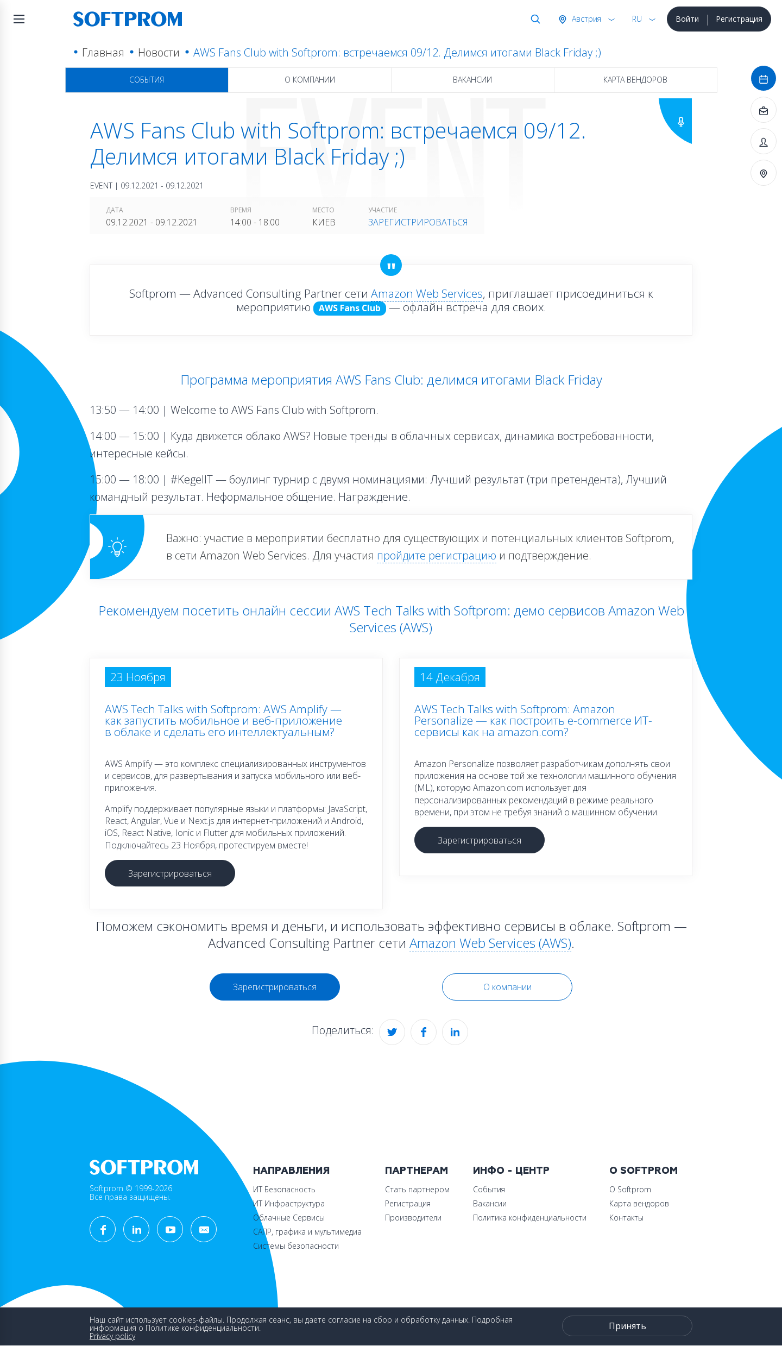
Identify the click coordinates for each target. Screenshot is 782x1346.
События (146, 79)
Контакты (626, 1217)
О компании (310, 79)
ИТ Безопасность (284, 1189)
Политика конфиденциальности (529, 1217)
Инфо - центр (511, 1171)
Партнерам (416, 1171)
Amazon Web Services (427, 293)
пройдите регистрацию (436, 555)
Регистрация (739, 19)
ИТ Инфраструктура (289, 1203)
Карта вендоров (635, 79)
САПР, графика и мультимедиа (307, 1232)
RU (637, 19)
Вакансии (472, 79)
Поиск (533, 19)
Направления (291, 1171)
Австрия (585, 19)
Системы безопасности (296, 1246)
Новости (159, 52)
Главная (103, 52)
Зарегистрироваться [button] (170, 873)
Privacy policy (112, 1336)
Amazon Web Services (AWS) (490, 943)
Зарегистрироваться (418, 222)
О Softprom (643, 1171)
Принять (627, 1326)
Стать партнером (417, 1189)
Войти (687, 19)
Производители (413, 1217)
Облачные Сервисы (289, 1217)
